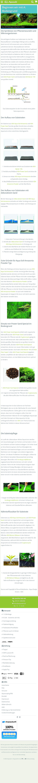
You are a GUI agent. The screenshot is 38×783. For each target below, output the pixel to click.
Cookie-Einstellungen (8, 713)
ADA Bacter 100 (30, 77)
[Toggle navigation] (2, 2)
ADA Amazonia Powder (19, 281)
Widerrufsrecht (6, 704)
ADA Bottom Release (13, 535)
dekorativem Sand (20, 199)
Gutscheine (5, 685)
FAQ (3, 688)
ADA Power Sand (9, 77)
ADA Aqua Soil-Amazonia (19, 124)
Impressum (5, 699)
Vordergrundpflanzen (24, 459)
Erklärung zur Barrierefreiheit (11, 710)
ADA (19, 421)
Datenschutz (6, 702)
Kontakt (4, 696)
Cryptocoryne (25, 337)
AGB (3, 707)
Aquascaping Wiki (7, 693)
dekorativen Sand (17, 242)
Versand (4, 691)
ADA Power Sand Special (11, 332)
